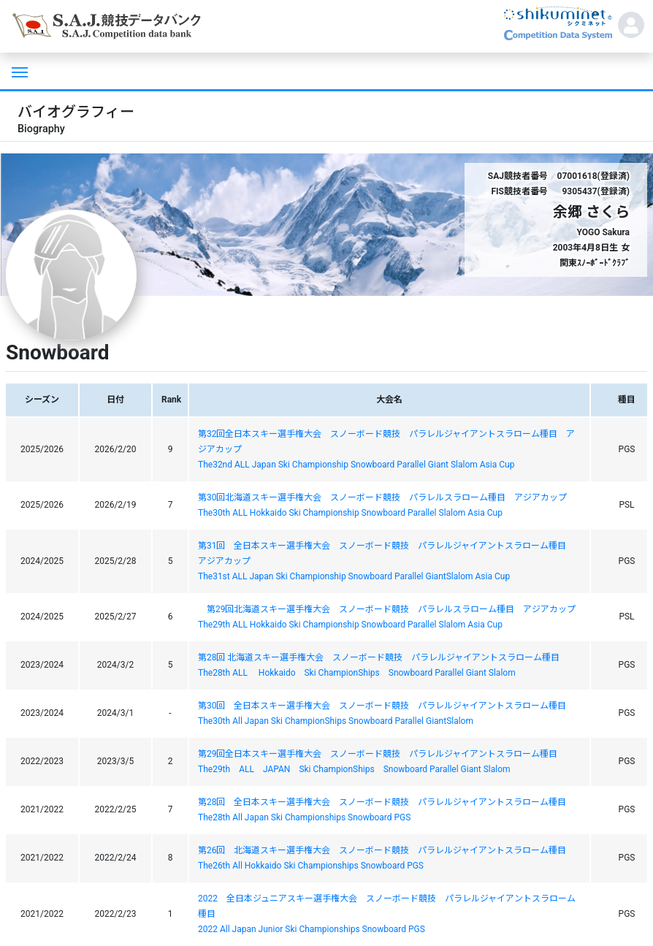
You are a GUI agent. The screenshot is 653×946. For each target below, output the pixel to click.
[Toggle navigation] (18, 70)
